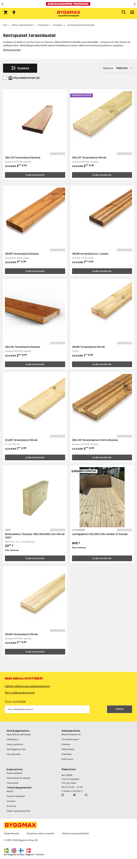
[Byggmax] (68, 13)
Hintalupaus (13, 739)
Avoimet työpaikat (16, 796)
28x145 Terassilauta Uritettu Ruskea (95, 440)
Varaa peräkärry (15, 744)
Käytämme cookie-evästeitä (40, 833)
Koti (5, 24)
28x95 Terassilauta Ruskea (21, 253)
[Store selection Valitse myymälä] (14, 12)
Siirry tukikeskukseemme (20, 692)
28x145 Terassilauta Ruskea (22, 157)
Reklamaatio (68, 749)
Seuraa (120, 709)
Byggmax (29, 854)
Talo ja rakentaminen (23, 24)
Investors (11, 801)
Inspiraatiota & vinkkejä (18, 778)
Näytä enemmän (12, 49)
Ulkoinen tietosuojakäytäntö (75, 833)
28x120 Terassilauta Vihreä (89, 157)
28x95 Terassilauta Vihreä (88, 347)
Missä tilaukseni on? (71, 734)
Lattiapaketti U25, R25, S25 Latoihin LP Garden (100, 534)
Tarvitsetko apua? (70, 739)
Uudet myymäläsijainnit (18, 811)
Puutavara (43, 24)
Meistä (10, 791)
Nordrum (40, 854)
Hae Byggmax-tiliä (16, 749)
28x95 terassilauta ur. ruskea (90, 253)
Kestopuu (58, 24)
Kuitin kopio (67, 759)
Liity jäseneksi (14, 754)
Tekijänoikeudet (11, 833)
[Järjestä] (117, 68)
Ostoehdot (67, 754)
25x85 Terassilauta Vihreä (21, 634)
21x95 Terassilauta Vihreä (21, 440)
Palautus (66, 744)
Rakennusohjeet (14, 773)
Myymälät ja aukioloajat (19, 734)
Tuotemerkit (12, 783)
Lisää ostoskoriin (35, 174)
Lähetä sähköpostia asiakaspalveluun (27, 686)
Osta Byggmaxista (18, 730)
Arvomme (11, 806)
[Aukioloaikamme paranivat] (68, 4)
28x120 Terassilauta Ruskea (22, 347)
